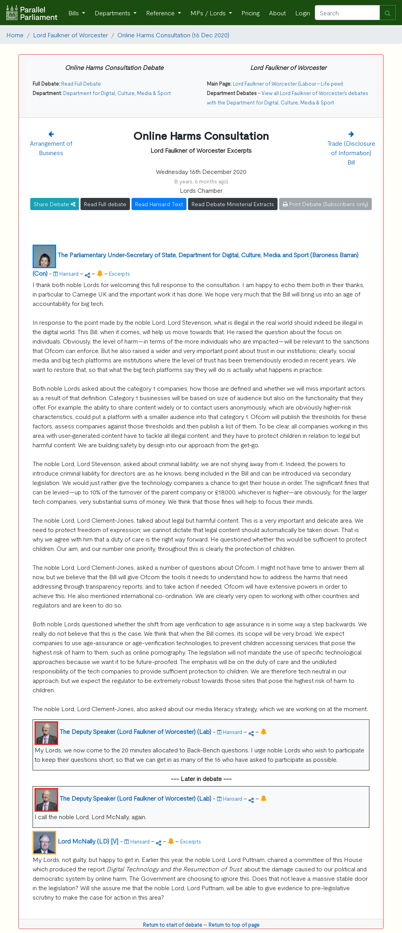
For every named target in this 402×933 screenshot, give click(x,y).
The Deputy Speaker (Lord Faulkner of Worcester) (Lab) (135, 731)
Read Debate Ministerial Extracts (233, 204)
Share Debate (54, 204)
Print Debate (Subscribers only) (325, 204)
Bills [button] (74, 12)
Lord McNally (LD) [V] (88, 840)
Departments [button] (113, 12)
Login (302, 12)
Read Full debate (105, 204)
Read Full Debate (81, 83)
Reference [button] (161, 12)
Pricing (250, 12)
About (277, 12)
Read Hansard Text (159, 204)
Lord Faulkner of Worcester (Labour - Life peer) (288, 83)
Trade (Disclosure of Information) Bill (351, 152)
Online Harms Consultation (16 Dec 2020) (173, 34)
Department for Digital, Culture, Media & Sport (117, 93)
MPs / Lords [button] (208, 12)
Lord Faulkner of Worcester (70, 34)
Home (15, 34)
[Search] (347, 12)
